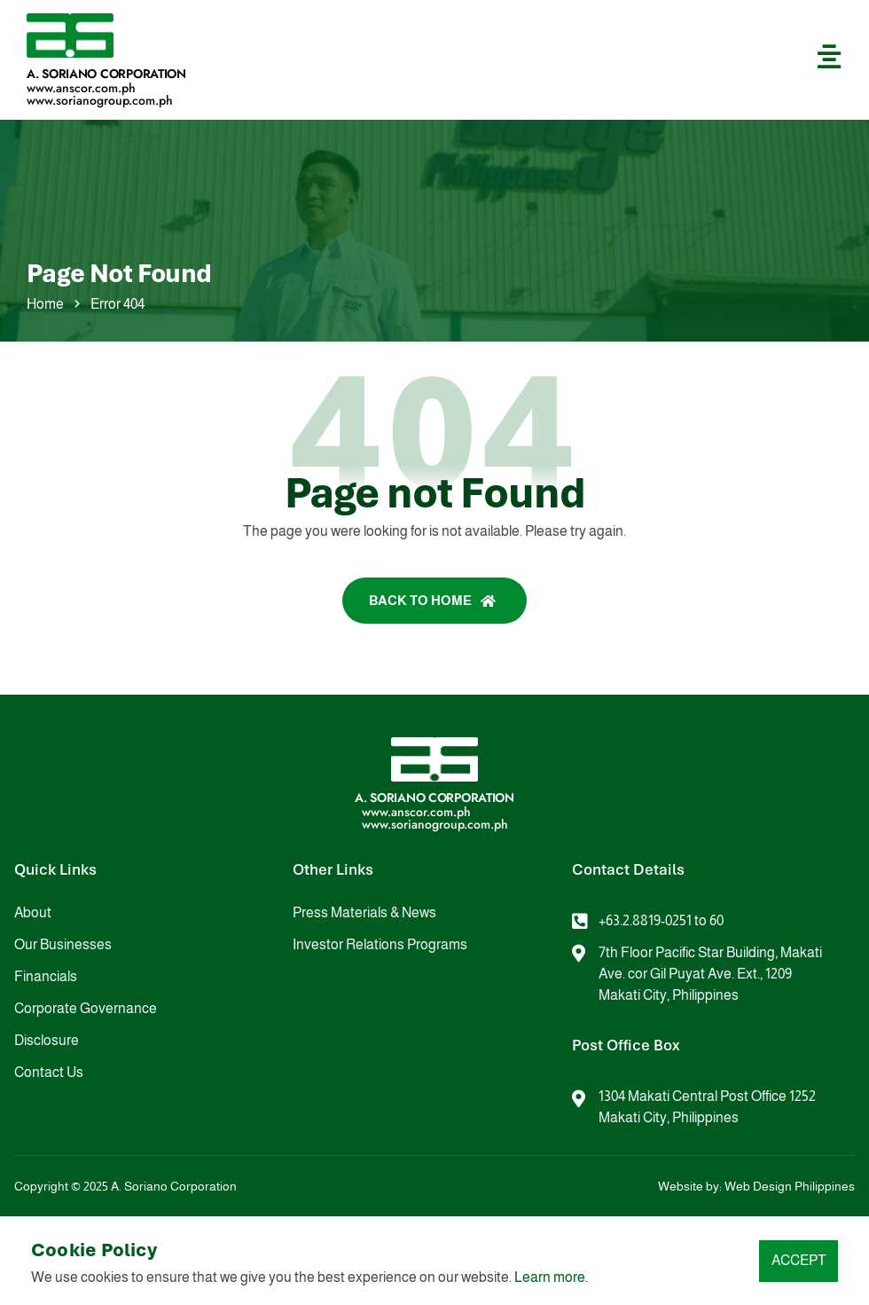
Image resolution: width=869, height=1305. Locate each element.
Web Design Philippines (789, 1186)
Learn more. (551, 1277)
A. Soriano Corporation (106, 74)
